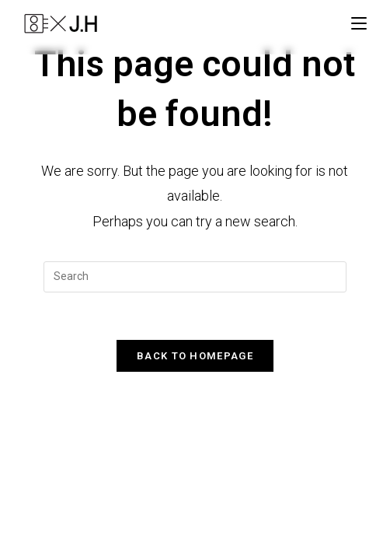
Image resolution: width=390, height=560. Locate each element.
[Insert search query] (195, 276)
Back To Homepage (195, 356)
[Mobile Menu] (359, 23)
